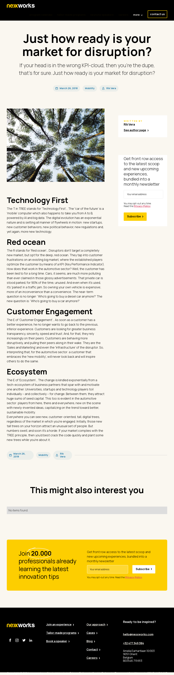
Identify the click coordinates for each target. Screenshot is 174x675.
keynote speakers (102, 15)
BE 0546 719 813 (157, 673)
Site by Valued (55, 673)
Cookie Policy (100, 673)
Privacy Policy (78, 673)
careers (123, 15)
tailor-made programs (71, 15)
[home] (21, 5)
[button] (138, 13)
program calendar (41, 15)
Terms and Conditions (128, 673)
